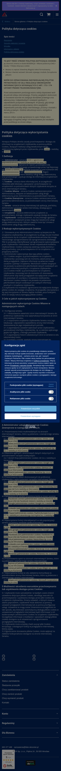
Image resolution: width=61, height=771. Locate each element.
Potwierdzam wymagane (31, 416)
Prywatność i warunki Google (21, 365)
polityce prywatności (41, 361)
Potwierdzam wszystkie (30, 409)
